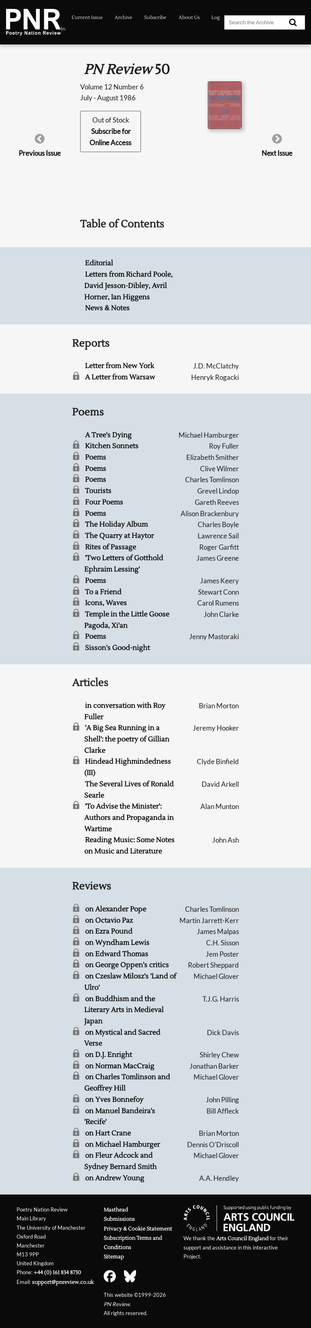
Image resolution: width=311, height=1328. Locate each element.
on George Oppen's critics (127, 965)
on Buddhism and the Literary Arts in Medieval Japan (124, 1010)
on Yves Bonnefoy (114, 1099)
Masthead (116, 1209)
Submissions (119, 1219)
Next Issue (277, 153)
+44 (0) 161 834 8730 (57, 1272)
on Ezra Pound (108, 931)
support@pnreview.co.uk (63, 1282)
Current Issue (87, 18)
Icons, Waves (106, 603)
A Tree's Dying (108, 435)
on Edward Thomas (116, 954)
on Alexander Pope (115, 909)
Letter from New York (119, 366)
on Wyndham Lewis (117, 942)
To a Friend (103, 592)
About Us (189, 18)
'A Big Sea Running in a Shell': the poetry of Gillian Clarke (126, 739)
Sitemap (114, 1256)
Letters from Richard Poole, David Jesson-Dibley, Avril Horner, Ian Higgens (128, 285)
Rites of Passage (110, 547)
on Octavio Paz (109, 920)
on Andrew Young (114, 1178)
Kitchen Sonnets (111, 446)
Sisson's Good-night (117, 648)
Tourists (98, 491)
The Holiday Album (116, 524)
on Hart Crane (108, 1133)
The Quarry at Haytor (119, 536)
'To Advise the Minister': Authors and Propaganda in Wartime (129, 817)
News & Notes (107, 308)
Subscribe (155, 18)
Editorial (99, 263)
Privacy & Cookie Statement (138, 1228)
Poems (95, 457)
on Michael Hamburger (122, 1144)
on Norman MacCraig (119, 1066)
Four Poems (104, 502)
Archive (123, 18)
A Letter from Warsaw (120, 377)
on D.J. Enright (108, 1055)
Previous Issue (40, 153)
